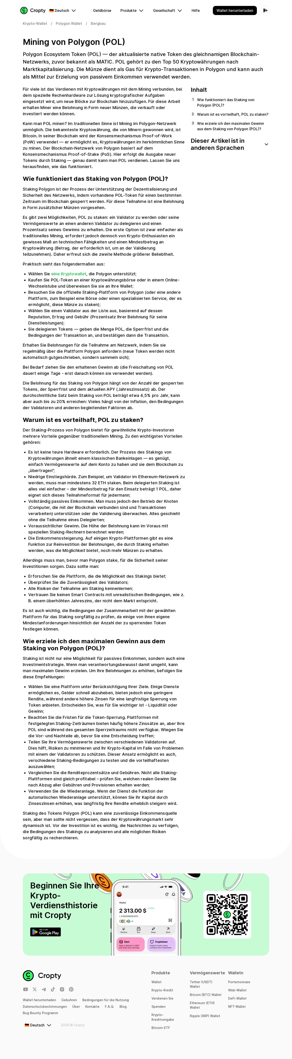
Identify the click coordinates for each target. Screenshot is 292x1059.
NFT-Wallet (237, 1006)
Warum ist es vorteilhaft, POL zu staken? (233, 117)
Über (76, 1006)
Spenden (158, 1006)
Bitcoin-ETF (160, 1028)
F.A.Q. (109, 1006)
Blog (123, 1006)
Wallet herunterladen (39, 1000)
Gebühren (69, 1000)
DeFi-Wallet (237, 998)
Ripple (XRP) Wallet (205, 1016)
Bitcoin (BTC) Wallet (206, 995)
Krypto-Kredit (162, 990)
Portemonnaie (239, 982)
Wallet (156, 982)
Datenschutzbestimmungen (45, 1006)
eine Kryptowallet (68, 277)
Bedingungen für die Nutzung (105, 1000)
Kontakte (92, 1006)
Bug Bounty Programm (40, 1013)
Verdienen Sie (162, 998)
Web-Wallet (237, 990)
